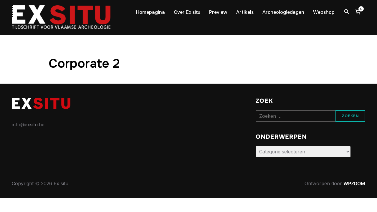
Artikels (245, 12)
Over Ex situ (187, 12)
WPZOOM (354, 183)
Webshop (324, 12)
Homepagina (150, 12)
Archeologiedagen (283, 12)
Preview (218, 12)
